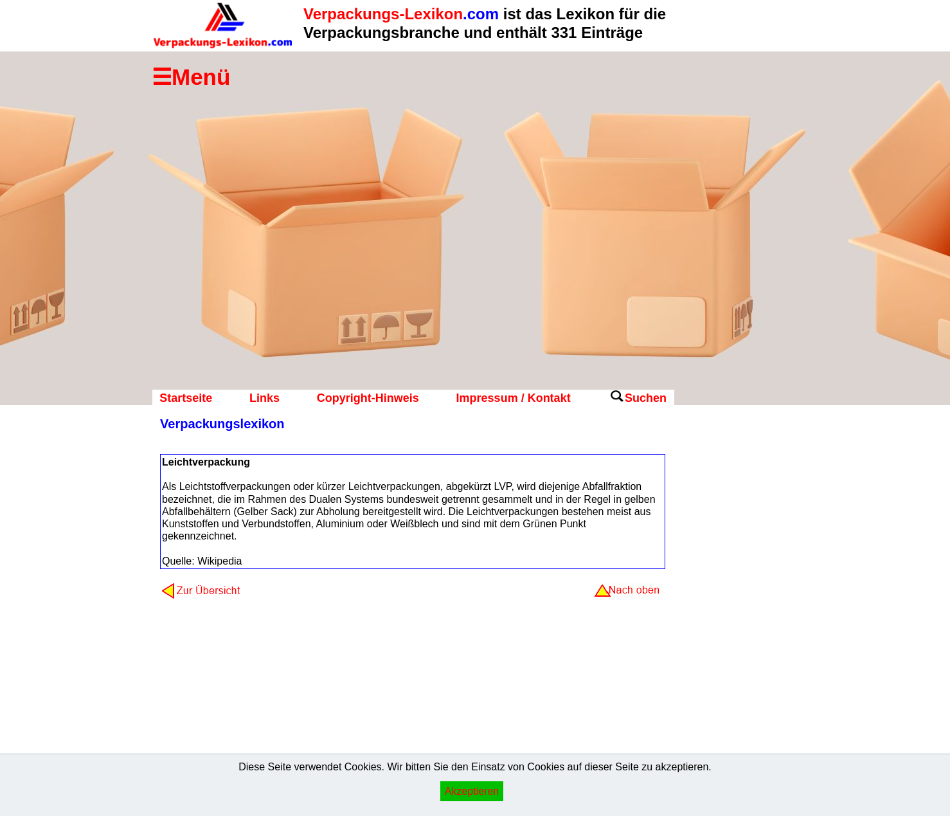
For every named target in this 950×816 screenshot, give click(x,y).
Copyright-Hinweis (368, 398)
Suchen (646, 398)
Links (264, 398)
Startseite (185, 398)
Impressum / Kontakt (513, 398)
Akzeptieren (472, 791)
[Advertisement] (725, 620)
